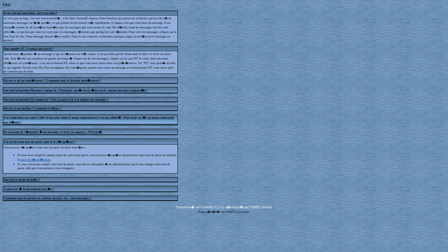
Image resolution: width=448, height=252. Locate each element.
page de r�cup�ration (35, 159)
